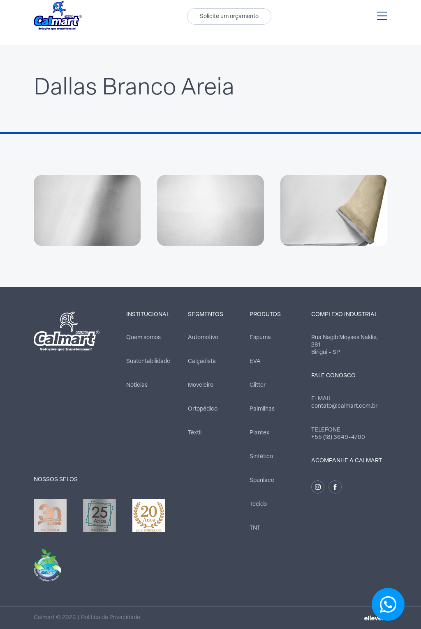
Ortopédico (202, 409)
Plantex (259, 433)
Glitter (258, 385)
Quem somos (143, 338)
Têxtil (194, 433)
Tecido (258, 504)
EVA (255, 361)
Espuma (260, 338)
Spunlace (262, 480)
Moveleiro (200, 385)
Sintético (261, 457)
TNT (255, 528)
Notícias (137, 385)
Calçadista (202, 361)
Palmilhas (262, 409)
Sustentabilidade (148, 361)
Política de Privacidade (110, 618)
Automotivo (203, 338)
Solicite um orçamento (229, 17)
